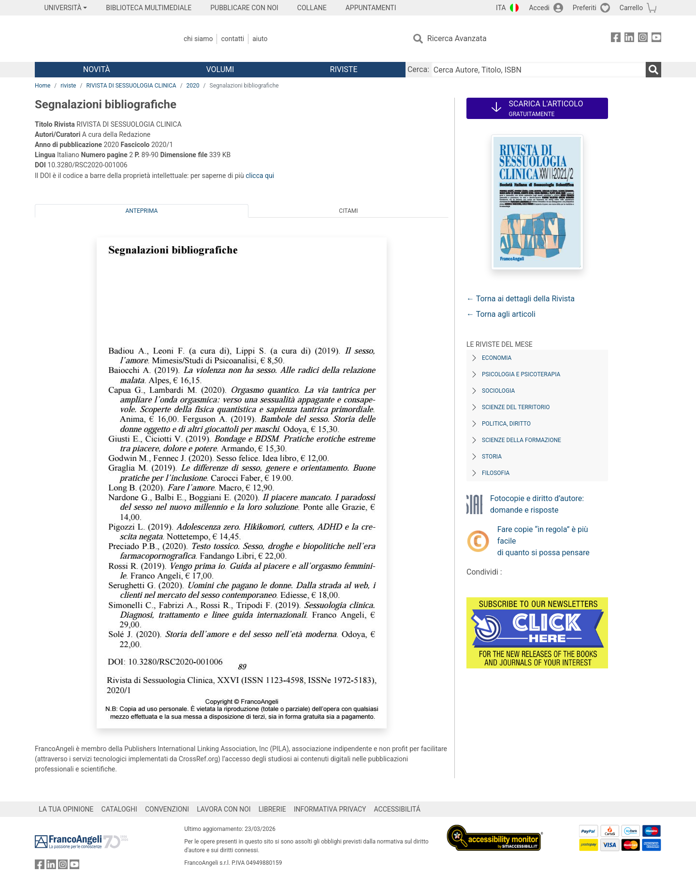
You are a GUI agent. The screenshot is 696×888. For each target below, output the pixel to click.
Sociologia (498, 390)
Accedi (539, 8)
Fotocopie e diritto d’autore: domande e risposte (537, 504)
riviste (68, 85)
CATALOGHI (119, 809)
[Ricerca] (653, 69)
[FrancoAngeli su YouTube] (656, 38)
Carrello (631, 8)
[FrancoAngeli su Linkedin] (629, 38)
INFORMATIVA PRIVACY (330, 809)
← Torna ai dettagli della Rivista (520, 298)
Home (42, 85)
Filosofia (495, 473)
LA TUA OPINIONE (66, 809)
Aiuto (259, 39)
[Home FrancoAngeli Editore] (99, 38)
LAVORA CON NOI (224, 809)
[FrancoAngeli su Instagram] (643, 38)
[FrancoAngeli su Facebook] (616, 38)
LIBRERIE (272, 809)
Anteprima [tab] (142, 210)
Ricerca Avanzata (457, 38)
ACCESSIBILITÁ (397, 809)
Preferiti (584, 8)
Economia (496, 358)
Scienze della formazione (521, 440)
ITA (501, 8)
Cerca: (418, 69)
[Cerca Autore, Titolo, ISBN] (538, 69)
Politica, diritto (506, 423)
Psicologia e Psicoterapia (521, 374)
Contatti (232, 39)
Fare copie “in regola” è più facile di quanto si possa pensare (543, 541)
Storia (492, 456)
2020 (193, 85)
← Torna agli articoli (501, 314)
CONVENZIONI (167, 809)
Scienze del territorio (516, 407)
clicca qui (260, 175)
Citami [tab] (348, 210)
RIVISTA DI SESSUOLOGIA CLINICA (131, 85)
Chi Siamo (198, 39)
